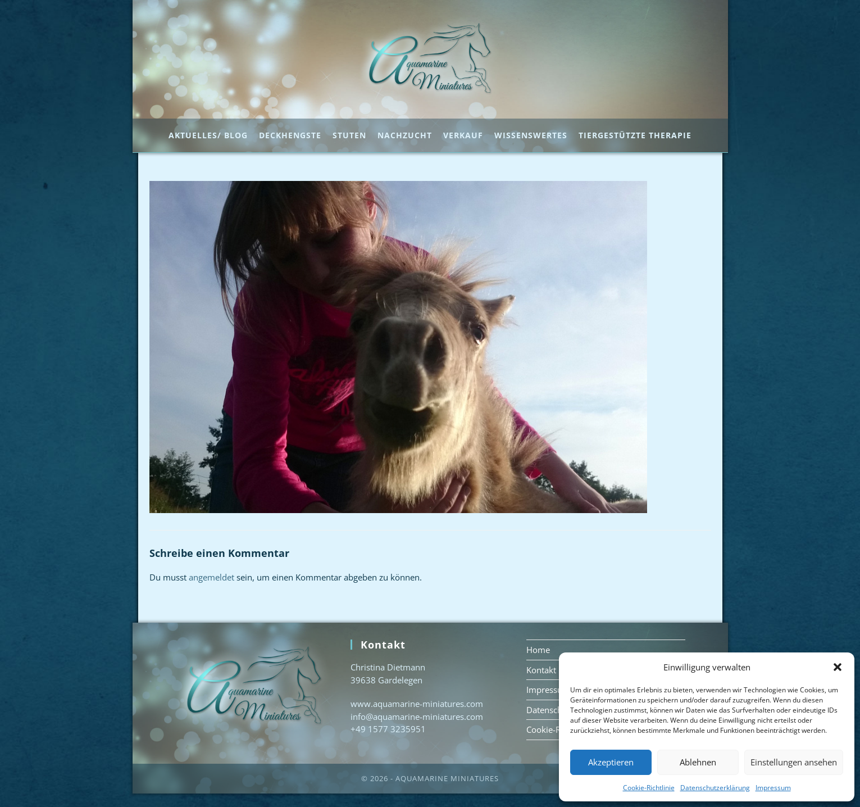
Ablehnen (698, 762)
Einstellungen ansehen (793, 762)
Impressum (773, 787)
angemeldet (211, 590)
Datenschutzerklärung (715, 787)
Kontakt (541, 683)
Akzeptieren (611, 762)
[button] (837, 667)
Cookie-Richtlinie (649, 787)
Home (538, 663)
